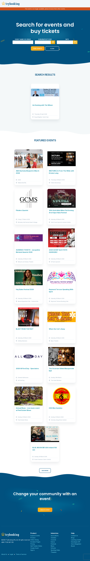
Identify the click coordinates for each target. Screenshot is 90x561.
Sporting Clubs (55, 550)
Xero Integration (76, 544)
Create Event (45, 510)
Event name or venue (23, 39)
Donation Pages (35, 542)
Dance (53, 542)
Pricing (32, 544)
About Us (4, 554)
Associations (55, 535)
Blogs (73, 538)
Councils (53, 540)
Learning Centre (76, 540)
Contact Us (74, 535)
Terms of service (21, 554)
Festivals (53, 544)
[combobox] (45, 42)
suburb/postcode (45, 39)
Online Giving (34, 540)
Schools (53, 548)
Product (32, 538)
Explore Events (35, 535)
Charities (53, 538)
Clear (52, 48)
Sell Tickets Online (36, 546)
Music (52, 546)
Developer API (75, 542)
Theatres (53, 552)
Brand (73, 546)
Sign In (32, 550)
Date (67, 39)
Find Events (37, 48)
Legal (11, 554)
